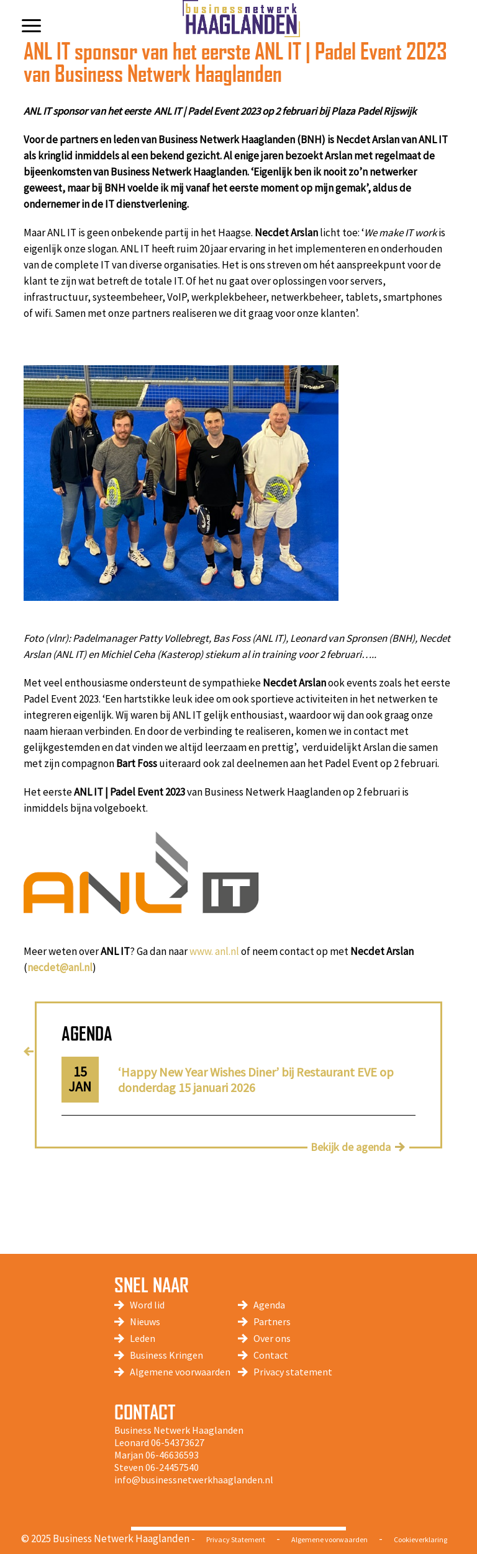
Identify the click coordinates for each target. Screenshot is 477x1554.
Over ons (272, 1338)
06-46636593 (172, 1455)
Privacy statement (292, 1371)
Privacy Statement (235, 1539)
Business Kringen (166, 1355)
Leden (142, 1338)
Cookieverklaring (420, 1539)
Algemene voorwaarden (180, 1371)
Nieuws (145, 1321)
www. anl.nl (214, 951)
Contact (270, 1355)
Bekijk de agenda (351, 1147)
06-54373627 (177, 1442)
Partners (272, 1321)
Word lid (147, 1305)
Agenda (269, 1305)
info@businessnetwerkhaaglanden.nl (193, 1479)
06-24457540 (172, 1467)
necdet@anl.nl (60, 967)
